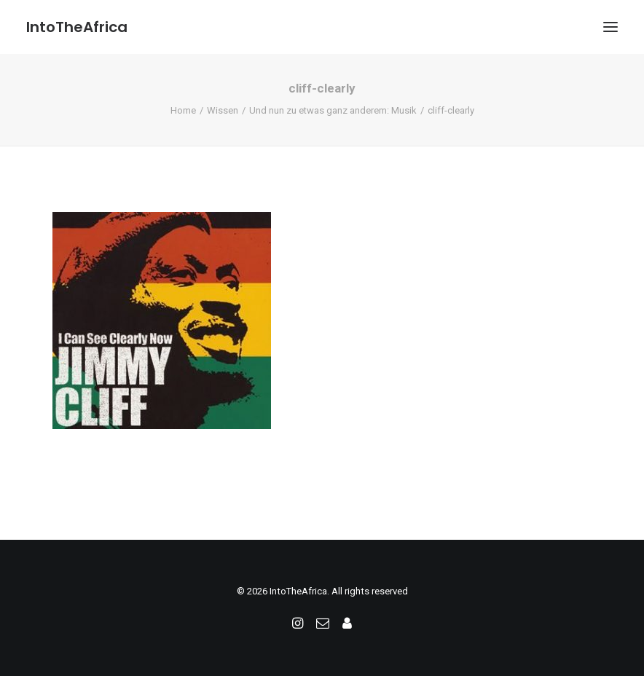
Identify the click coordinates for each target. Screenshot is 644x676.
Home (183, 110)
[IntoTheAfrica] (76, 27)
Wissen (222, 110)
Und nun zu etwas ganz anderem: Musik (333, 110)
